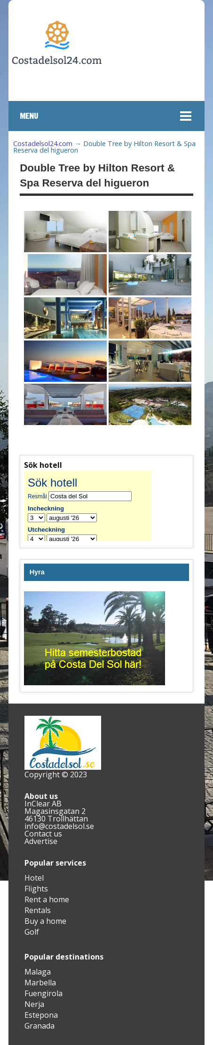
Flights (36, 888)
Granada (39, 1026)
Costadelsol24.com (42, 143)
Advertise (40, 841)
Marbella (40, 982)
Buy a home (45, 921)
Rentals (37, 910)
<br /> (94, 506)
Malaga (37, 972)
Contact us (43, 833)
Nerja (34, 1004)
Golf (31, 932)
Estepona (41, 1015)
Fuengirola (43, 993)
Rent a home (46, 899)
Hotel (34, 878)
